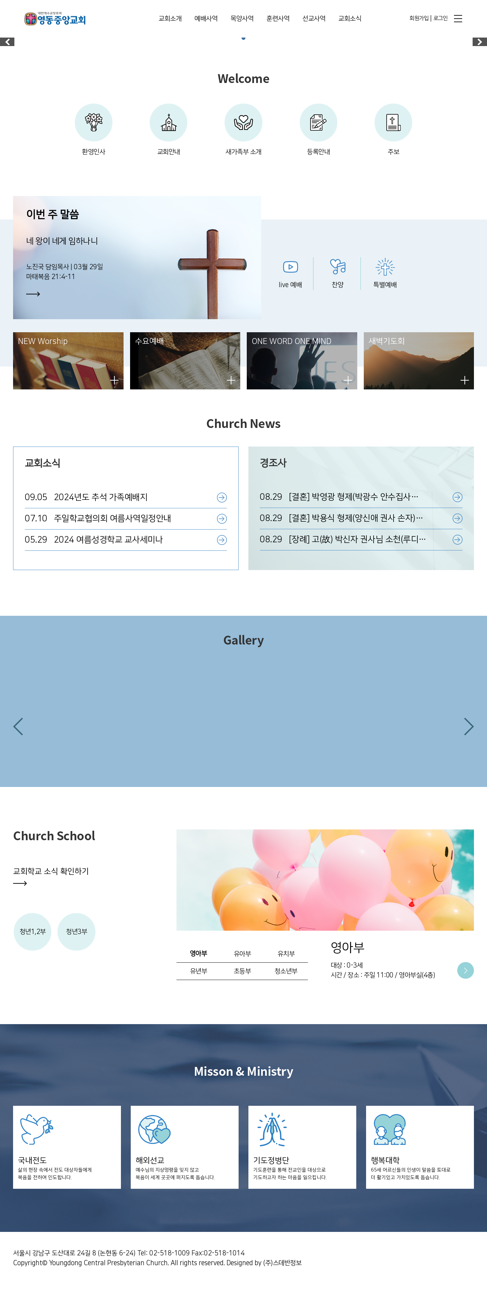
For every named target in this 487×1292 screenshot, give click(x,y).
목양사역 (241, 19)
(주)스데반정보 (282, 1270)
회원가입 (419, 19)
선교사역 (313, 19)
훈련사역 (277, 19)
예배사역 (205, 19)
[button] (18, 731)
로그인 (440, 19)
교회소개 (170, 19)
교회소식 (349, 19)
